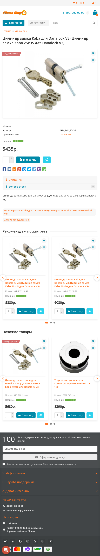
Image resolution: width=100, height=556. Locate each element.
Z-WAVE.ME (65, 134)
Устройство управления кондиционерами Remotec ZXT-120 (73, 383)
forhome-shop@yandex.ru (20, 510)
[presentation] (3, 278)
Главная (7, 30)
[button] (46, 322)
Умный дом (21, 30)
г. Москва (11, 523)
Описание (13, 180)
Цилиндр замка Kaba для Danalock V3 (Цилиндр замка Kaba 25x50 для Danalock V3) (71, 283)
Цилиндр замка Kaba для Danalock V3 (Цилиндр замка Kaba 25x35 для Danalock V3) (48, 212)
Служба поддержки (50, 482)
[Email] (50, 449)
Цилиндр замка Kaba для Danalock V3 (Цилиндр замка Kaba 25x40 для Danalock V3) (22, 383)
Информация (50, 473)
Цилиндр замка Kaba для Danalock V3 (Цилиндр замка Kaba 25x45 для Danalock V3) (22, 283)
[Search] (73, 23)
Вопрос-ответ (50, 186)
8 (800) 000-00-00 (14, 505)
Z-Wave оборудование (16, 219)
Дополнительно (50, 491)
